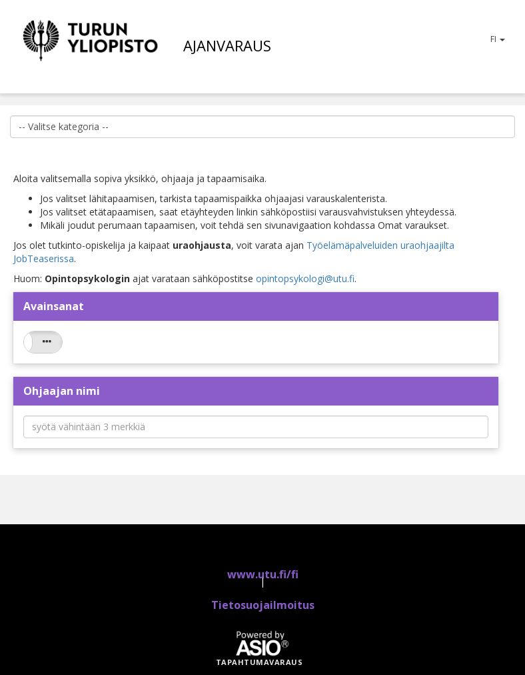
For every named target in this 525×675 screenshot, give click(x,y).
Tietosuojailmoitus (262, 605)
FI (497, 39)
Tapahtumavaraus (259, 662)
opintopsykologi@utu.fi (305, 278)
